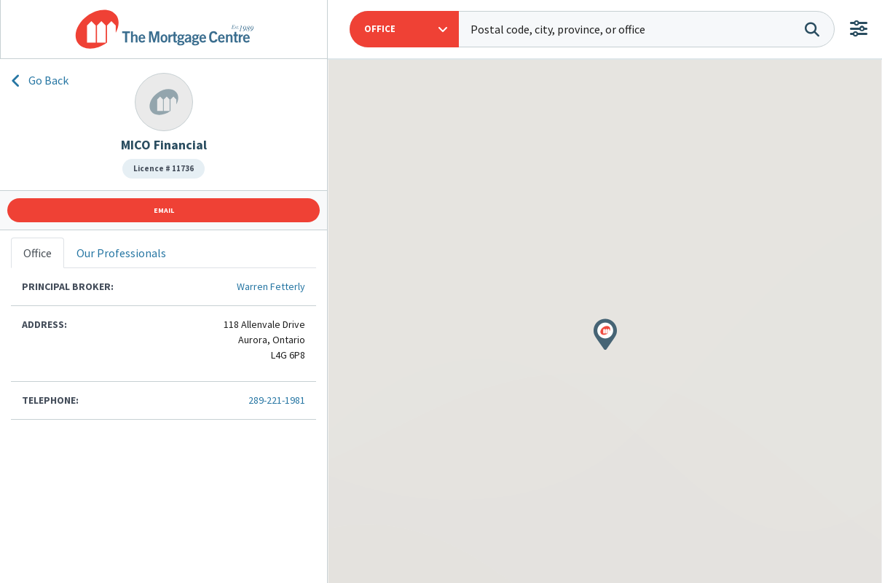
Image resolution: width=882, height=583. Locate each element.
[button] (404, 29)
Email (164, 210)
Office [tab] (37, 253)
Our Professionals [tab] (121, 253)
